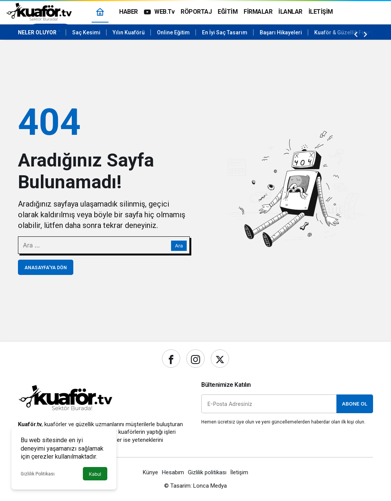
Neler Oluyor (37, 32)
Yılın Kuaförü (129, 32)
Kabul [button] (95, 474)
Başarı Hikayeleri (281, 32)
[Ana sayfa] (100, 11)
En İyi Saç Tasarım (224, 32)
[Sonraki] (365, 34)
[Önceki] (356, 34)
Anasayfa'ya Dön (45, 267)
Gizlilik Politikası (38, 474)
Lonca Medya (210, 485)
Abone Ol (354, 404)
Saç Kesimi (86, 32)
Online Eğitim (173, 32)
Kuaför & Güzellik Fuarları (346, 32)
